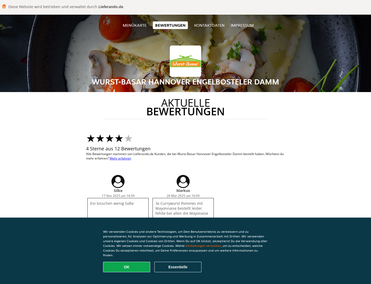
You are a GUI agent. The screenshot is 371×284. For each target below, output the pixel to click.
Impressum (242, 25)
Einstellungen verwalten (203, 246)
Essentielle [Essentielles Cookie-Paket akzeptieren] (177, 267)
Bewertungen (170, 25)
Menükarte (135, 25)
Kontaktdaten (209, 25)
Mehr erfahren (120, 158)
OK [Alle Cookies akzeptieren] (127, 267)
